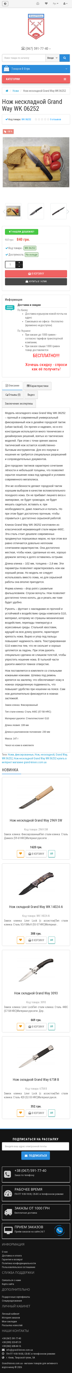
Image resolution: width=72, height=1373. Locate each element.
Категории (36, 79)
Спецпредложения (12, 1300)
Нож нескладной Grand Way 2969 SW (36, 820)
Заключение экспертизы (19, 403)
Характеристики (37, 385)
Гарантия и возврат (12, 1259)
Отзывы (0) (13, 394)
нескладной (48, 754)
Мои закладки (9, 1321)
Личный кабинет (10, 1313)
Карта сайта (8, 1284)
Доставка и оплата (12, 1255)
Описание (12, 385)
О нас (5, 1251)
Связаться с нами (11, 1280)
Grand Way (61, 754)
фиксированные (24, 754)
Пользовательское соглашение (18, 1267)
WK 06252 (7, 758)
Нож (37, 754)
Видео (31, 394)
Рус (55, 3)
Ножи (11, 754)
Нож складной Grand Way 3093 (36, 993)
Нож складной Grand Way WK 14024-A (36, 907)
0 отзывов (55, 119)
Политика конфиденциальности (19, 1263)
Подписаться (35, 1155)
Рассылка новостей (12, 1325)
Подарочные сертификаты (16, 1296)
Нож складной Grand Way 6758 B (36, 1080)
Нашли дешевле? (21, 231)
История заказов (11, 1317)
